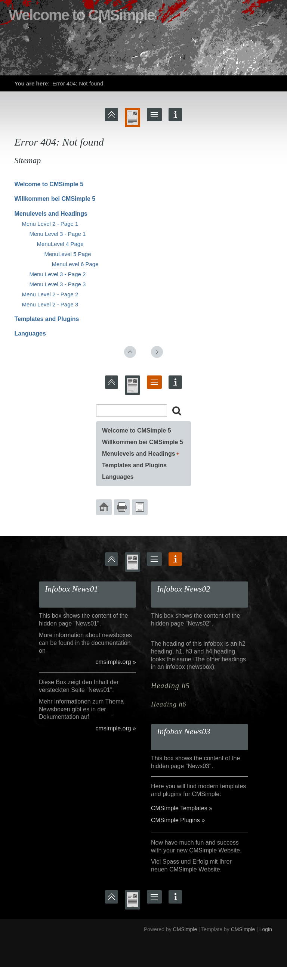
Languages (30, 333)
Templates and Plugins (46, 319)
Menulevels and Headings (50, 213)
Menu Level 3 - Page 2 (57, 274)
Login (265, 929)
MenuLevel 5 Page (67, 254)
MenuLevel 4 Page (60, 244)
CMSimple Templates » (181, 808)
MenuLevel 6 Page (75, 264)
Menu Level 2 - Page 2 (50, 294)
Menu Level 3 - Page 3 (57, 284)
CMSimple (185, 929)
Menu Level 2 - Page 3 (50, 304)
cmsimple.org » (116, 662)
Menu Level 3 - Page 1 (57, 234)
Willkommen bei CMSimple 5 (54, 199)
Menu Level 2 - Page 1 (50, 224)
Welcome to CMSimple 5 (48, 184)
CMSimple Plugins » (178, 820)
